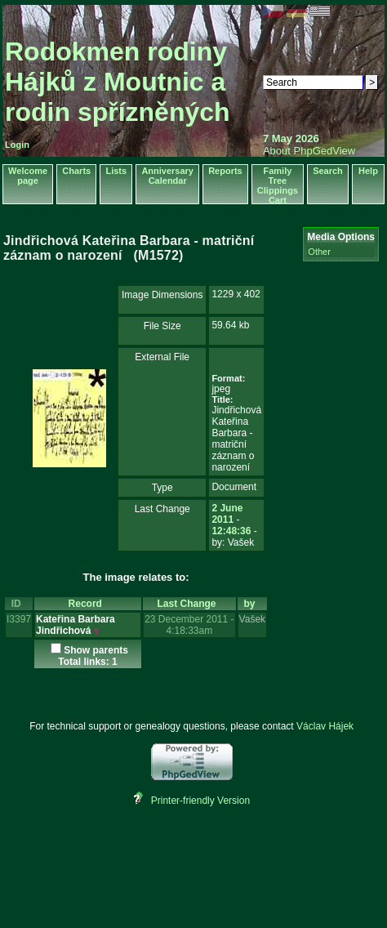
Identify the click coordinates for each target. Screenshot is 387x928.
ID (19, 603)
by (252, 603)
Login (17, 144)
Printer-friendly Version (200, 800)
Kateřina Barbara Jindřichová (75, 624)
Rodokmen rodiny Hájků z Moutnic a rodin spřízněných (117, 82)
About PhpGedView (309, 151)
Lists (116, 171)
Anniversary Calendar (167, 175)
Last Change (190, 603)
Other (319, 252)
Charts (76, 171)
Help (368, 171)
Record (88, 603)
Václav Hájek (325, 726)
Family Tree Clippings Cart (277, 185)
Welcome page (27, 175)
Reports (225, 171)
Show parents (96, 650)
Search (328, 171)
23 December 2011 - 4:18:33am (189, 624)
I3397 (19, 619)
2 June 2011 (226, 513)
